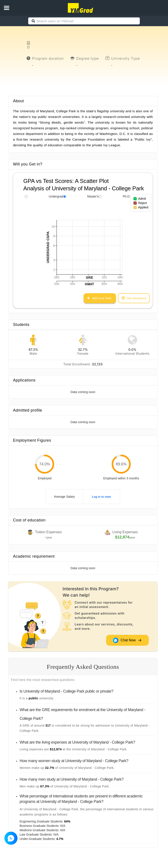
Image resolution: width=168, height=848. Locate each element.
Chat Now (127, 640)
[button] (6, 8)
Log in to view (101, 496)
